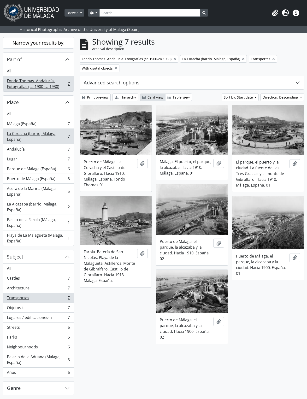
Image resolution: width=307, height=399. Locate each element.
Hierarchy (125, 97)
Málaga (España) (38, 125)
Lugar (38, 160)
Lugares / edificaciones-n (38, 319)
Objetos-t (38, 309)
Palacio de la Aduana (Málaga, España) (38, 359)
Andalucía (38, 150)
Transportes (38, 299)
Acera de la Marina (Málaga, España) (38, 191)
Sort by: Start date (239, 97)
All (9, 71)
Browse (73, 13)
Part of (14, 59)
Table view (178, 97)
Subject (15, 256)
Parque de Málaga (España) (38, 170)
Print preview (95, 97)
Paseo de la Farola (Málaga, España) (38, 222)
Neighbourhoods (38, 348)
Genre (14, 388)
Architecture (38, 289)
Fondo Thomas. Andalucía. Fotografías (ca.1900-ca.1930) (38, 83)
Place (13, 102)
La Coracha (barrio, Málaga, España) (38, 136)
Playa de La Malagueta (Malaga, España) (38, 238)
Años (38, 373)
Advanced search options (112, 82)
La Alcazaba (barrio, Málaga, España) (38, 206)
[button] (275, 13)
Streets (38, 328)
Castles (38, 279)
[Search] (150, 13)
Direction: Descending (281, 97)
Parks (38, 338)
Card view (152, 97)
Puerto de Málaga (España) (38, 180)
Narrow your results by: (38, 43)
